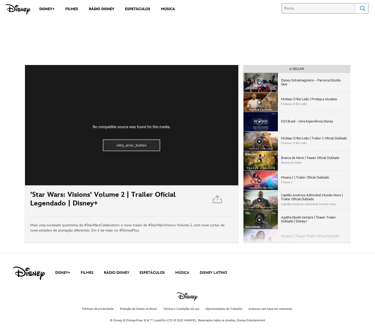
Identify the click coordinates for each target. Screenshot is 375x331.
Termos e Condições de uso (181, 309)
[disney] (29, 273)
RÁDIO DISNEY (116, 272)
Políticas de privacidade (98, 309)
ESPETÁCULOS (152, 272)
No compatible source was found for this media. (132, 127)
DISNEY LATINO (213, 272)
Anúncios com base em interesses (270, 309)
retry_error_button (131, 145)
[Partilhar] (218, 201)
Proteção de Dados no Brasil (138, 309)
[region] (131, 125)
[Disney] (17, 9)
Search (362, 8)
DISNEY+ (62, 272)
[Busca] (319, 8)
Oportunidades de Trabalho (223, 309)
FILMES (87, 272)
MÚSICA (182, 272)
